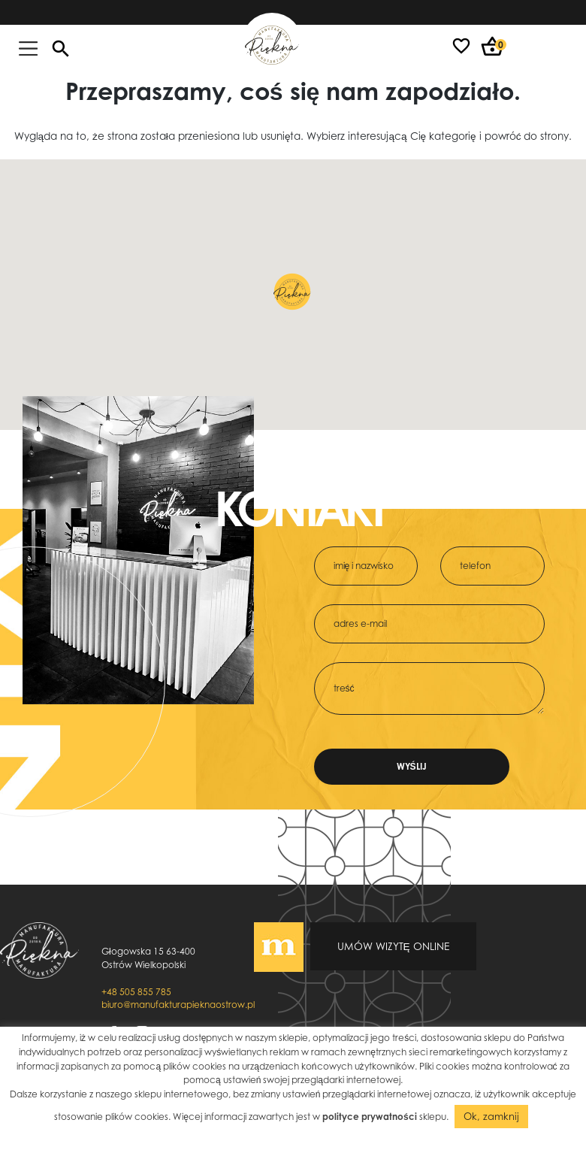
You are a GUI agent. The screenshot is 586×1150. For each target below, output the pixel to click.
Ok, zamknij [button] (491, 1116)
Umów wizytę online (393, 946)
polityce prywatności (369, 1116)
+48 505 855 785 (136, 991)
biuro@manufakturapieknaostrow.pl (178, 1004)
